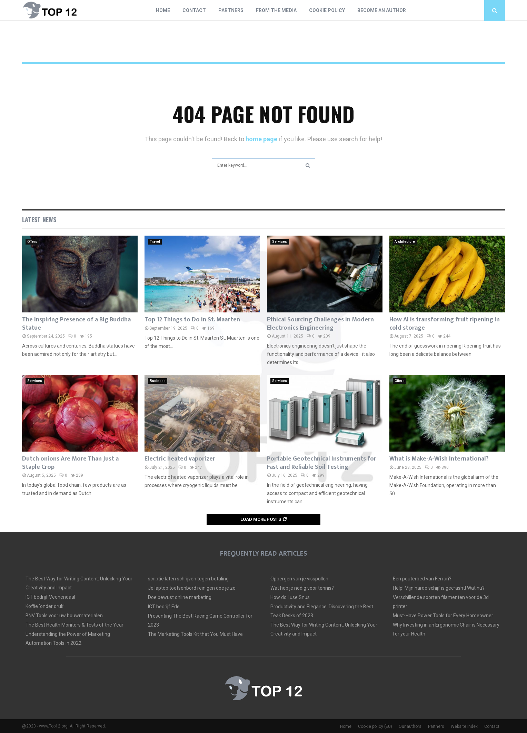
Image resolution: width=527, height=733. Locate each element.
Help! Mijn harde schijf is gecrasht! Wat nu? (439, 588)
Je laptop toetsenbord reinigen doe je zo (192, 588)
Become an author (381, 10)
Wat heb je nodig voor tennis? (302, 588)
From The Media (276, 10)
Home (163, 10)
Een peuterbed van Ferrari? (422, 578)
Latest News (39, 219)
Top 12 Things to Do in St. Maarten (192, 319)
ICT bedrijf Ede (164, 606)
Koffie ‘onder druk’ (45, 606)
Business (158, 381)
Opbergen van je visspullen (299, 578)
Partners (230, 10)
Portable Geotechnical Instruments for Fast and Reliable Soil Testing (321, 463)
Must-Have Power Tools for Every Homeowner (443, 615)
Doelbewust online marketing (179, 597)
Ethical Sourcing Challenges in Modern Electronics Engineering (320, 323)
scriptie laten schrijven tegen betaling (188, 578)
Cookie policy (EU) (375, 726)
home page (261, 139)
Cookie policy (327, 10)
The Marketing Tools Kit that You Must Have (195, 634)
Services (279, 242)
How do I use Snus (290, 597)
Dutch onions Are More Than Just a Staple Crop (70, 463)
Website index (464, 726)
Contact (194, 10)
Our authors (410, 726)
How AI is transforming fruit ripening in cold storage (444, 323)
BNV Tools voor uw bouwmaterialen (64, 615)
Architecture (405, 242)
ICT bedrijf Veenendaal (50, 597)
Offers (32, 242)
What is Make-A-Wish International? (439, 459)
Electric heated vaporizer (180, 459)
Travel (155, 242)
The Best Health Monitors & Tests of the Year (74, 625)
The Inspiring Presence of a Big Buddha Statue (76, 323)
